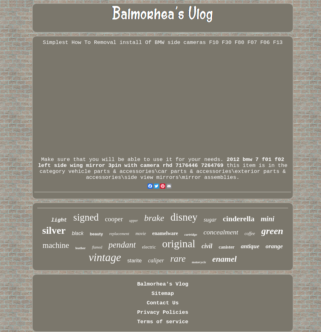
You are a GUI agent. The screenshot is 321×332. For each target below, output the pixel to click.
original (178, 243)
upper (133, 220)
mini (267, 219)
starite (134, 261)
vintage (105, 257)
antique (250, 246)
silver (54, 230)
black (77, 233)
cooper (114, 219)
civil (207, 246)
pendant (122, 244)
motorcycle (199, 262)
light (59, 220)
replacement (119, 233)
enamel (224, 259)
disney (184, 217)
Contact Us (163, 303)
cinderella (239, 219)
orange (274, 246)
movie (140, 233)
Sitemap (162, 294)
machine (56, 245)
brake (154, 218)
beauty (96, 234)
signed (86, 217)
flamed (97, 247)
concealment (220, 232)
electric (149, 246)
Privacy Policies (162, 312)
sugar (210, 220)
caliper (156, 260)
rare (178, 259)
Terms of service (162, 322)
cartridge (190, 234)
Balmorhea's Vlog (162, 284)
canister (226, 246)
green (272, 231)
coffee (250, 233)
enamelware (165, 233)
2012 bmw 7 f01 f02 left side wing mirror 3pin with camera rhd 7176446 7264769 (161, 163)
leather (80, 248)
